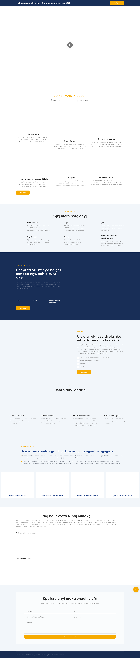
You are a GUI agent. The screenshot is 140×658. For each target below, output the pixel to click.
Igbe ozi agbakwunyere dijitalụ (33, 179)
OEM (18, 300)
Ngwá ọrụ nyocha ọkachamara (109, 236)
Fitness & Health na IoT (87, 495)
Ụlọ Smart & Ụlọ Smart (34, 33)
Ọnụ (102, 223)
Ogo (66, 223)
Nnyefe (67, 237)
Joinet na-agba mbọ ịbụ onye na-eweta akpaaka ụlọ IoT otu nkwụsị (32, 43)
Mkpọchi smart (33, 134)
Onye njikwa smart (107, 139)
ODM (35, 300)
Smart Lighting (70, 178)
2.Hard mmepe (47, 416)
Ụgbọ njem (32, 237)
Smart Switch (70, 141)
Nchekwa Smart (106, 177)
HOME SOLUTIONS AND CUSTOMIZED (22, 30)
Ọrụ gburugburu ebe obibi (54, 301)
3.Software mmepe (81, 416)
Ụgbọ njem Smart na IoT (122, 495)
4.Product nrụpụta (112, 416)
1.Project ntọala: (16, 416)
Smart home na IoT (17, 495)
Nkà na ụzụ (32, 223)
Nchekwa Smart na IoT (52, 495)
